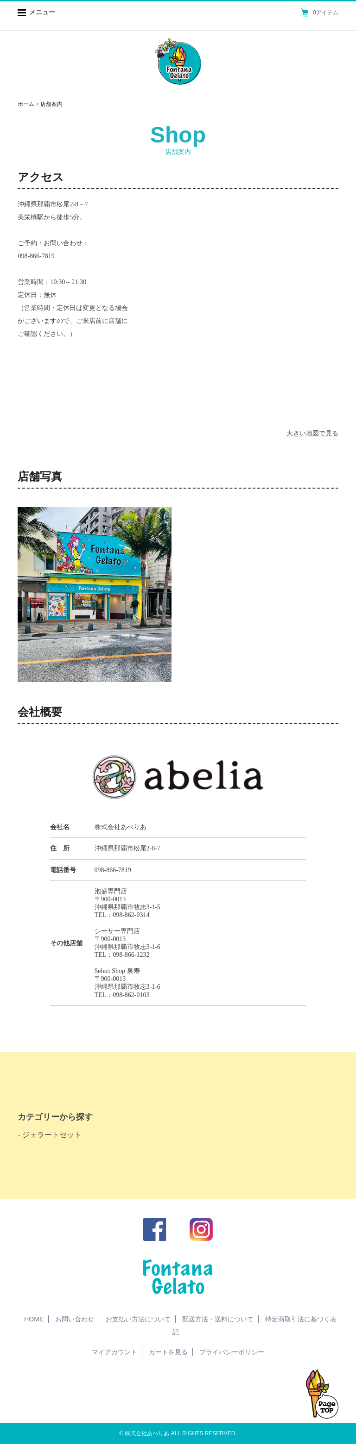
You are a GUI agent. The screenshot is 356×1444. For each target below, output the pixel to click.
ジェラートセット (52, 1135)
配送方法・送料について (218, 1319)
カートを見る (168, 1352)
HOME (34, 1319)
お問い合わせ (74, 1319)
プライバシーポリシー (231, 1352)
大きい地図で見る (312, 433)
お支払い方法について (138, 1319)
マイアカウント (114, 1352)
